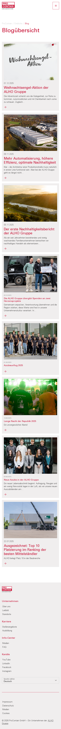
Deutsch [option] (8, 681)
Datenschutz (8, 706)
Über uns (6, 607)
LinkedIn (6, 664)
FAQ (4, 647)
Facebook (6, 667)
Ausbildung (7, 631)
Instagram (6, 671)
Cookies (6, 713)
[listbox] (30, 680)
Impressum (7, 702)
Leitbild (5, 610)
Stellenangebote (9, 627)
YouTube (6, 660)
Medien (5, 643)
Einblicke (18, 24)
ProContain (7, 24)
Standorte (6, 614)
